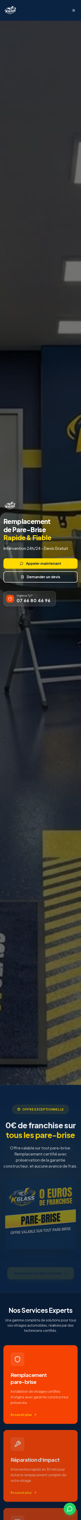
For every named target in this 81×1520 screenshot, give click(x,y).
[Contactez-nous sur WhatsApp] (70, 1509)
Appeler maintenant (40, 563)
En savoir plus (24, 1417)
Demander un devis (40, 577)
